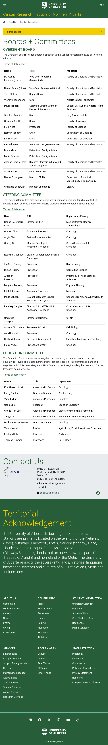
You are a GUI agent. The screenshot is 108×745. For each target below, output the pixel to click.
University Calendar (82, 603)
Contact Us (9, 603)
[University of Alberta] (54, 5)
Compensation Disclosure (86, 682)
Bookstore (43, 613)
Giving (6, 627)
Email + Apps (44, 672)
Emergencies (10, 653)
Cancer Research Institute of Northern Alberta (42, 14)
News (6, 618)
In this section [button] (14, 31)
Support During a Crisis (15, 663)
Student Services (12, 687)
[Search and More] (101, 5)
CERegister (44, 668)
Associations (10, 677)
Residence (78, 622)
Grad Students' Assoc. (84, 618)
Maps (41, 603)
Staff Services (10, 682)
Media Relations (11, 608)
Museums (43, 627)
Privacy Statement (82, 672)
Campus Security (12, 658)
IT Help (7, 668)
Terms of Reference (14, 64)
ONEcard (42, 658)
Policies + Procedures (83, 668)
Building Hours (45, 608)
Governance (78, 663)
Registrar (77, 608)
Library (41, 618)
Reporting (77, 677)
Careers (7, 613)
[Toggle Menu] (5, 5)
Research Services (13, 696)
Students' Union (80, 613)
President (77, 653)
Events (7, 622)
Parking (42, 622)
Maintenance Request (14, 672)
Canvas (42, 653)
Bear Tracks (44, 663)
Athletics (42, 637)
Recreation (43, 632)
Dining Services (80, 627)
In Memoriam (10, 632)
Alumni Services (11, 692)
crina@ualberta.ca (49, 492)
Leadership (78, 658)
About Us (12, 22)
